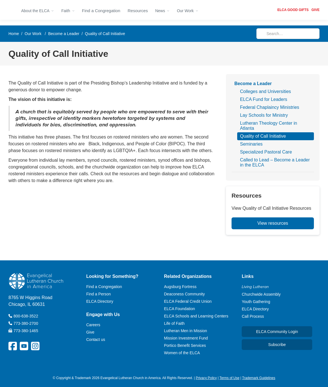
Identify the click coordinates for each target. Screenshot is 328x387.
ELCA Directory (99, 301)
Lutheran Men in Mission (185, 330)
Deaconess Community (184, 294)
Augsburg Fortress (180, 286)
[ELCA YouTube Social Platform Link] (24, 346)
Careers (93, 325)
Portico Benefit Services (185, 345)
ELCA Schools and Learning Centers (196, 316)
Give (90, 332)
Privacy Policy (206, 378)
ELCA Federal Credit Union (188, 301)
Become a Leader (64, 33)
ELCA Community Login (277, 331)
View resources (272, 223)
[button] (37, 10)
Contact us (95, 339)
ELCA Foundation (179, 308)
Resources (137, 10)
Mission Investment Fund (186, 338)
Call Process (253, 316)
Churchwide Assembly (261, 294)
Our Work (33, 33)
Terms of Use (229, 378)
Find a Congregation (101, 10)
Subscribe (277, 344)
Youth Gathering (256, 301)
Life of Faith (174, 323)
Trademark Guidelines (258, 378)
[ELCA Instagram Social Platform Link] (35, 346)
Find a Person (98, 294)
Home (13, 33)
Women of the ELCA (182, 353)
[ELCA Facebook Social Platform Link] (12, 346)
